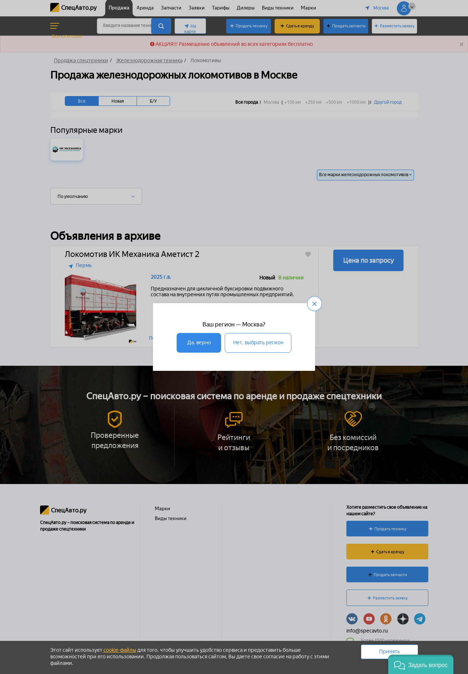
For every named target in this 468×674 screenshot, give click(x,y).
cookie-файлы (119, 650)
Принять (389, 652)
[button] (420, 664)
